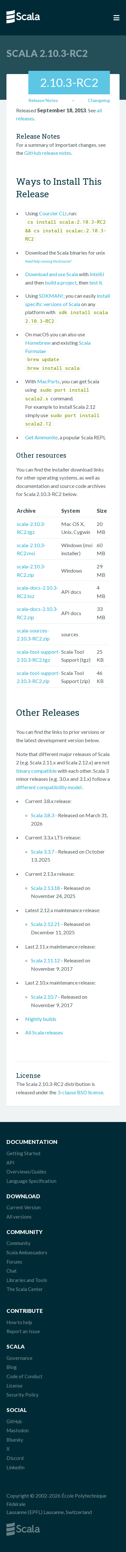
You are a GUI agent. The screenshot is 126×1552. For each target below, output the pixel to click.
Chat (11, 1271)
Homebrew (38, 343)
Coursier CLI (53, 213)
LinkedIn (15, 1467)
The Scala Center (24, 1289)
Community (18, 1243)
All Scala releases (44, 1032)
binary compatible (36, 771)
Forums (14, 1262)
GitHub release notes (47, 153)
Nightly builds (40, 1019)
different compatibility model (49, 787)
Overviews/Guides (26, 1171)
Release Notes (43, 100)
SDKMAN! (51, 296)
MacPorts (48, 381)
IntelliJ (97, 274)
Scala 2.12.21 (45, 924)
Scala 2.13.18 (45, 888)
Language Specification (31, 1181)
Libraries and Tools (26, 1280)
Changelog (99, 100)
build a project (61, 282)
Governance (19, 1358)
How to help (19, 1322)
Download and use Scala (51, 274)
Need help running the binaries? (48, 261)
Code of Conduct (24, 1376)
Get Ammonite (41, 437)
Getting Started (23, 1153)
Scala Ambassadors (26, 1252)
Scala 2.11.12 (45, 960)
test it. (96, 282)
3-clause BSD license (80, 1092)
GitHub (14, 1421)
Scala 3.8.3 (42, 815)
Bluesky (14, 1440)
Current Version (23, 1207)
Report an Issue (23, 1331)
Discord (15, 1458)
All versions (19, 1217)
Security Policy (22, 1395)
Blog (11, 1367)
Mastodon (17, 1430)
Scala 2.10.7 (44, 997)
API (10, 1162)
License (14, 1385)
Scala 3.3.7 (42, 851)
